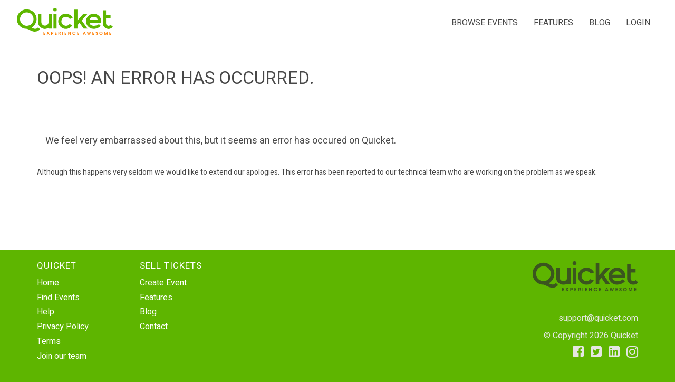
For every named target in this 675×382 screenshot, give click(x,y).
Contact (154, 326)
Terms (49, 341)
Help (45, 311)
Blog (599, 22)
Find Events (58, 297)
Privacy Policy (63, 326)
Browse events (484, 22)
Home (48, 282)
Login (638, 22)
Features (553, 22)
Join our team (61, 356)
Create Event (163, 282)
